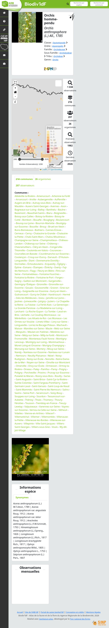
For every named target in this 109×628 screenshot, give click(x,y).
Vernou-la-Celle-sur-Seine (43, 413)
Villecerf (50, 416)
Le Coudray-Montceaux (43, 318)
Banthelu (51, 213)
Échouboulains (35, 267)
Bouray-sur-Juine (25, 226)
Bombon (26, 223)
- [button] (15, 100)
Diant (31, 264)
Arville (32, 202)
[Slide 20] (41, 480)
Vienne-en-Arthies (34, 416)
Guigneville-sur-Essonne (35, 294)
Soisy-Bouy (56, 396)
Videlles (19, 416)
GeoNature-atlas (45, 619)
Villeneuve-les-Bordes (36, 423)
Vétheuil (62, 413)
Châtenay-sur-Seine (35, 247)
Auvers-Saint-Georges (37, 209)
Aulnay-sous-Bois (42, 206)
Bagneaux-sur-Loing (25, 213)
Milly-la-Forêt (47, 338)
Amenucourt (43, 199)
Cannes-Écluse (53, 233)
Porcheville (30, 376)
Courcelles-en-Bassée (26, 257)
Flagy (33, 274)
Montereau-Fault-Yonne (41, 342)
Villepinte (29, 427)
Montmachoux (56, 345)
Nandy (18, 355)
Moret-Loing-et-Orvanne (27, 348)
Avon (63, 209)
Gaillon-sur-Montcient (35, 284)
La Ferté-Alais (44, 308)
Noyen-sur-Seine (35, 365)
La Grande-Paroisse (25, 311)
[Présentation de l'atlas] (4, 21)
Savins (18, 396)
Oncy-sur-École (36, 369)
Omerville (21, 369)
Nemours (21, 359)
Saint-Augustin (24, 382)
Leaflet (43, 173)
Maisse (18, 331)
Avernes (54, 209)
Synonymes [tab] (22, 500)
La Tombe (50, 314)
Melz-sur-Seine (62, 331)
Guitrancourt (21, 297)
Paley (36, 372)
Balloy (41, 213)
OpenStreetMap (56, 173)
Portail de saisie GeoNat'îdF (51, 612)
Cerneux (19, 236)
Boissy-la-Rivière (44, 219)
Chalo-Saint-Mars (34, 240)
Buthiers (39, 233)
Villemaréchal (22, 420)
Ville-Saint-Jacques (45, 427)
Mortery (41, 352)
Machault (62, 328)
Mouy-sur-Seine (55, 352)
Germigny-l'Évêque (25, 287)
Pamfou (45, 372)
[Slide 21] (42, 480)
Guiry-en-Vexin (58, 294)
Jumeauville (30, 304)
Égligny (61, 267)
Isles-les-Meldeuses (26, 301)
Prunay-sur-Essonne (58, 376)
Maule (49, 331)
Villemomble (48, 420)
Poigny (62, 372)
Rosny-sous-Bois (44, 379)
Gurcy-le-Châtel (38, 297)
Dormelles (20, 267)
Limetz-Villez (42, 325)
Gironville (42, 287)
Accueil (16, 612)
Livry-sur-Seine (59, 325)
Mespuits (21, 335)
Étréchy (49, 270)
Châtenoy (52, 247)
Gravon (54, 291)
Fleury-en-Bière (46, 274)
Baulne (61, 213)
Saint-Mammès (24, 393)
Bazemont (20, 216)
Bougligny (48, 223)
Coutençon (20, 260)
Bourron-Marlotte (45, 226)
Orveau (28, 372)
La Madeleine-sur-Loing (49, 311)
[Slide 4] (21, 480)
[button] (15, 86)
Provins (42, 376)
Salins (66, 393)
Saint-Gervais (39, 389)
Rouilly (58, 379)
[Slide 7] (25, 480)
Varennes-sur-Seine (49, 410)
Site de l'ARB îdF (29, 612)
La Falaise (30, 308)
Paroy (54, 372)
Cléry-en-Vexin (40, 250)
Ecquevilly (50, 267)
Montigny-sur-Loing (36, 345)
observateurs (25, 188)
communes (24, 182)
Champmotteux (48, 243)
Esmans (27, 270)
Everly (57, 270)
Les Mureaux (55, 321)
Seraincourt (42, 396)
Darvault (52, 260)
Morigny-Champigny (53, 348)
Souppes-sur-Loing (25, 399)
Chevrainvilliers (23, 250)
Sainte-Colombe (23, 386)
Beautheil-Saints (36, 216)
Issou (41, 301)
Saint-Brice (39, 382)
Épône (18, 270)
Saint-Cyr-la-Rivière (57, 382)
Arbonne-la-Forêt (61, 199)
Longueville (21, 328)
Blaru (49, 216)
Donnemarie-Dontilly (47, 264)
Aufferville (59, 202)
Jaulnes (18, 304)
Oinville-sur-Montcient (58, 365)
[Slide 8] (26, 480)
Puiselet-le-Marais (24, 379)
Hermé (66, 297)
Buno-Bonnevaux (24, 233)
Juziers (51, 304)
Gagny (18, 284)
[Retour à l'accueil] (4, 12)
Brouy (43, 230)
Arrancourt (22, 202)
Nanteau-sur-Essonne (35, 355)
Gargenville (55, 284)
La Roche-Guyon (34, 314)
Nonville (49, 362)
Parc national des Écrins (81, 619)
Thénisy (29, 403)
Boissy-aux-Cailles (24, 219)
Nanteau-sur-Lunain (59, 355)
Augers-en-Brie (23, 206)
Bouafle (37, 223)
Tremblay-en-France (46, 406)
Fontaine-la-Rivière (24, 281)
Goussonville (41, 291)
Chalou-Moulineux (55, 240)
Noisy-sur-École (35, 362)
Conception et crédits (76, 612)
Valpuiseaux (30, 410)
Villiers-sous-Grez (41, 430)
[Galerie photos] (4, 63)
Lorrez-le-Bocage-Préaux (42, 328)
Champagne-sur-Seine (26, 243)
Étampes (38, 270)
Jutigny (42, 304)
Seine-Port (28, 396)
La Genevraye (61, 308)
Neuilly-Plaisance (37, 359)
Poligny (19, 376)
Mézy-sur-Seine (30, 338)
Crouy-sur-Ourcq (37, 260)
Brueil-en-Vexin (56, 230)
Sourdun (41, 399)
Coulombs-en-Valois (37, 253)
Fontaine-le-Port (45, 281)
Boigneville (60, 216)
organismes (43, 182)
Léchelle (25, 318)
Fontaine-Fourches (49, 277)
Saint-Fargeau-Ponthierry (46, 386)
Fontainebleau (30, 277)
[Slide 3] (20, 480)
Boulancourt (62, 223)
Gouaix (29, 291)
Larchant (19, 314)
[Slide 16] (36, 480)
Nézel (51, 359)
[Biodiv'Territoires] (4, 46)
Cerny (29, 236)
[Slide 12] (31, 480)
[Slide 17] (37, 480)
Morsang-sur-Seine (25, 352)
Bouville (34, 230)
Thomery (48, 403)
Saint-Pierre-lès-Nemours (47, 393)
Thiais (38, 403)
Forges (59, 281)
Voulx (55, 430)
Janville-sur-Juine (55, 301)
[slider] (42, 162)
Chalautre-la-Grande (44, 236)
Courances (55, 253)
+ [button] (15, 91)
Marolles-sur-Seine (34, 331)
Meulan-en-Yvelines (38, 335)
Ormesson (51, 369)
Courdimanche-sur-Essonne (54, 257)
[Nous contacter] (4, 55)
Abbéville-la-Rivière (25, 199)
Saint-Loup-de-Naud (58, 389)
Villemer (35, 420)
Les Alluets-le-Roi (37, 321)
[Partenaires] (4, 29)
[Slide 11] (30, 480)
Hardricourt (54, 297)
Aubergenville (45, 202)
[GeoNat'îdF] (4, 38)
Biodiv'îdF (35, 4)
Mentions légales (96, 612)
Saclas (67, 379)
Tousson (29, 406)
